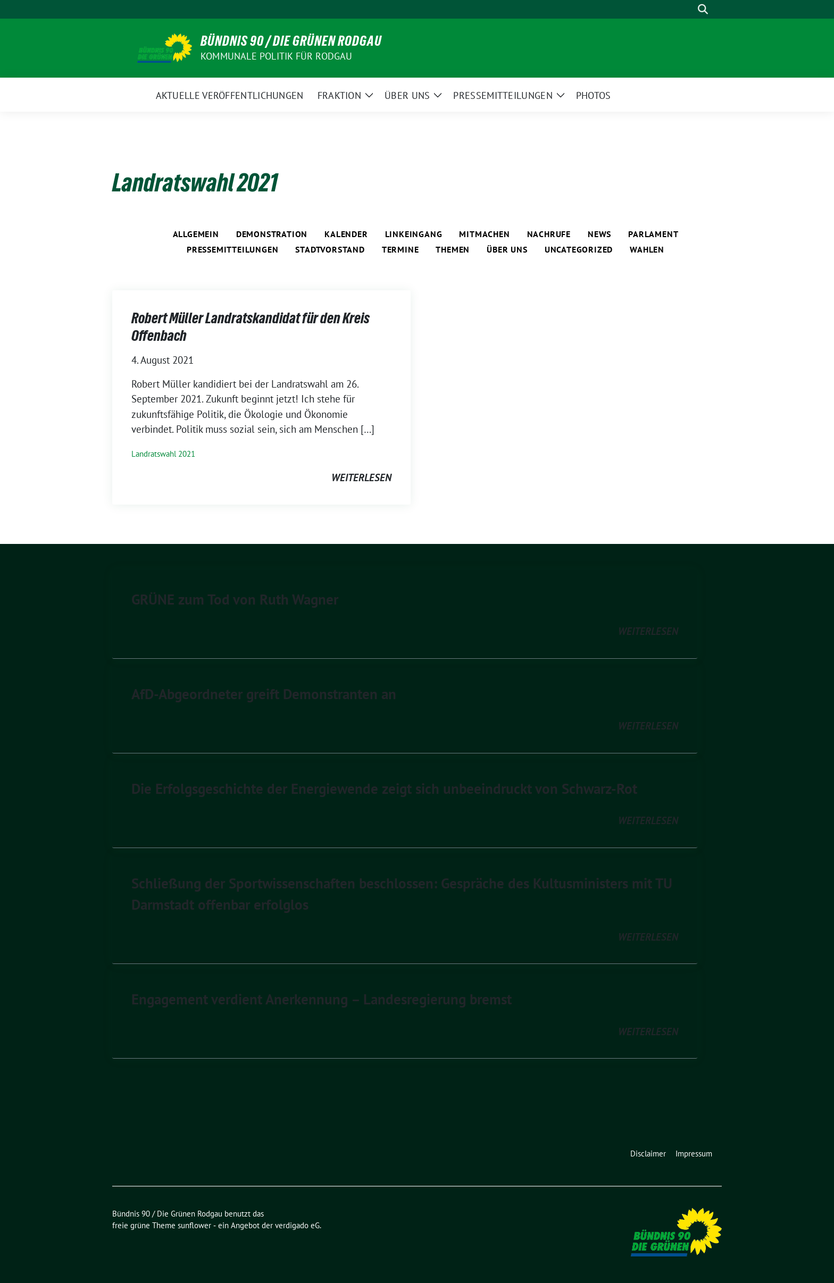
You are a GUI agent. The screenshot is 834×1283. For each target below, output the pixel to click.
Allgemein (196, 234)
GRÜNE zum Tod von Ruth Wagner (234, 599)
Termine (400, 249)
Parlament (653, 234)
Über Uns (507, 249)
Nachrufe (549, 234)
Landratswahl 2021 (163, 454)
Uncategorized (579, 249)
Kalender (346, 234)
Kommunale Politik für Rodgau (277, 56)
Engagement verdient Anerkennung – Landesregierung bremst (321, 999)
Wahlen (647, 249)
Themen (453, 249)
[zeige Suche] (703, 9)
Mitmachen (484, 234)
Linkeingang (414, 234)
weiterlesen (361, 477)
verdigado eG (297, 1225)
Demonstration (271, 234)
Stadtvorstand (329, 249)
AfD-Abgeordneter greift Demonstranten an (263, 694)
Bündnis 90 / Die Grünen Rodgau (291, 41)
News (599, 234)
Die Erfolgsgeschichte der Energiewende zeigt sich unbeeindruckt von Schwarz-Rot (384, 788)
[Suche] (688, 9)
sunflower (194, 1225)
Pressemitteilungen (232, 249)
